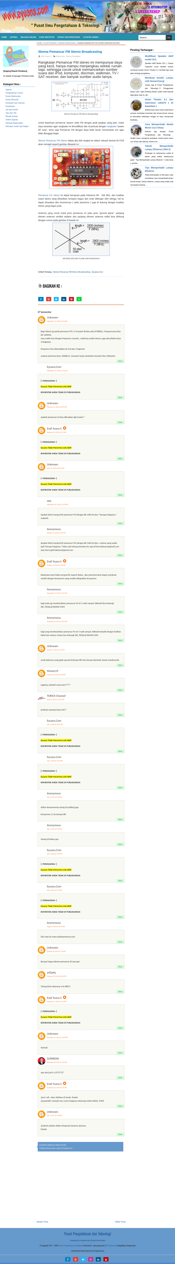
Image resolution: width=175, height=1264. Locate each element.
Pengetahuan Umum (14, 93)
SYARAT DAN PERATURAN (68, 37)
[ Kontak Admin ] (91, 37)
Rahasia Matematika (14, 123)
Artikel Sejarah (12, 120)
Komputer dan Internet (15, 103)
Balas (120, 361)
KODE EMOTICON (46, 37)
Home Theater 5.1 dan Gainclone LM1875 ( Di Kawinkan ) (159, 102)
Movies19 (52, 671)
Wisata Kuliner (12, 116)
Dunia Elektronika (13, 96)
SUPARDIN (53, 1058)
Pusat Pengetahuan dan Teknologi (71, 1245)
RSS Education (111, 1245)
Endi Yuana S (54, 428)
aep (49, 501)
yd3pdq (51, 972)
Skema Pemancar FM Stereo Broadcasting (70, 51)
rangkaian (112, 126)
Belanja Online (28, 37)
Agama (9, 89)
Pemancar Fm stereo (49, 195)
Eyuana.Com (97, 272)
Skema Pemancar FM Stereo (52, 140)
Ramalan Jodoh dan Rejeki (17, 126)
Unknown (52, 317)
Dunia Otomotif (12, 99)
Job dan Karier (12, 110)
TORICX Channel (56, 696)
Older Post (120, 1221)
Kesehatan (10, 106)
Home (4, 37)
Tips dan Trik (11, 113)
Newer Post (42, 1221)
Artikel (14, 37)
